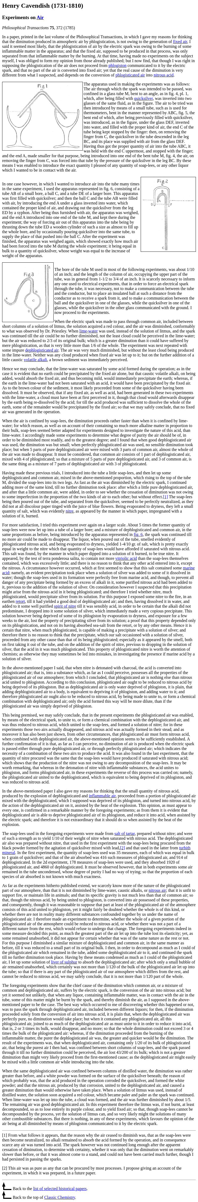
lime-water (88, 331)
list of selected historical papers (60, 1188)
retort (20, 601)
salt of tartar (124, 833)
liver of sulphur (64, 962)
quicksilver (143, 98)
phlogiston (118, 65)
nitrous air (157, 890)
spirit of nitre (65, 606)
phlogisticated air (130, 75)
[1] (165, 497)
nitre (70, 511)
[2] (122, 848)
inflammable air (102, 796)
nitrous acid (164, 75)
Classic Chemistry (59, 1197)
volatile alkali (35, 359)
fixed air (180, 41)
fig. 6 (138, 534)
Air (40, 17)
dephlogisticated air (41, 350)
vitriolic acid (126, 558)
